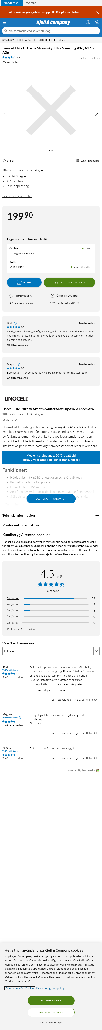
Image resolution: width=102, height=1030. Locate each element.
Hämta (24, 282)
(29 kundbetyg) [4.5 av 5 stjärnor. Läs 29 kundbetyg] (11, 61)
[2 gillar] (8, 160)
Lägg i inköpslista (88, 161)
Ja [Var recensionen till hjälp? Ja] (83, 699)
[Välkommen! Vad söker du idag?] (53, 30)
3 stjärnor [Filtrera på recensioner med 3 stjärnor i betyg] (13, 610)
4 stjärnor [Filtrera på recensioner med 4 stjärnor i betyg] (13, 604)
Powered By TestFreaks (83, 771)
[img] (96, 113)
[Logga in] (88, 22)
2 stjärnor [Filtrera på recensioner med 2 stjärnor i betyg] (13, 616)
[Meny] (4, 22)
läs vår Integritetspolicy (50, 988)
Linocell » (74, 459)
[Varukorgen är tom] (97, 22)
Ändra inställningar (51, 1022)
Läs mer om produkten (17, 196)
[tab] (12, 3)
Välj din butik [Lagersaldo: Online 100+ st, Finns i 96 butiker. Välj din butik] (16, 266)
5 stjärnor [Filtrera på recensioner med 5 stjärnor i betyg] (13, 598)
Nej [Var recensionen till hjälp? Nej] (91, 699)
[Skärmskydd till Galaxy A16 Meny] (34, 40)
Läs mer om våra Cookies (20, 988)
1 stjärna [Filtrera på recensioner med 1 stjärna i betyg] (12, 622)
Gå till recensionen (17, 345)
